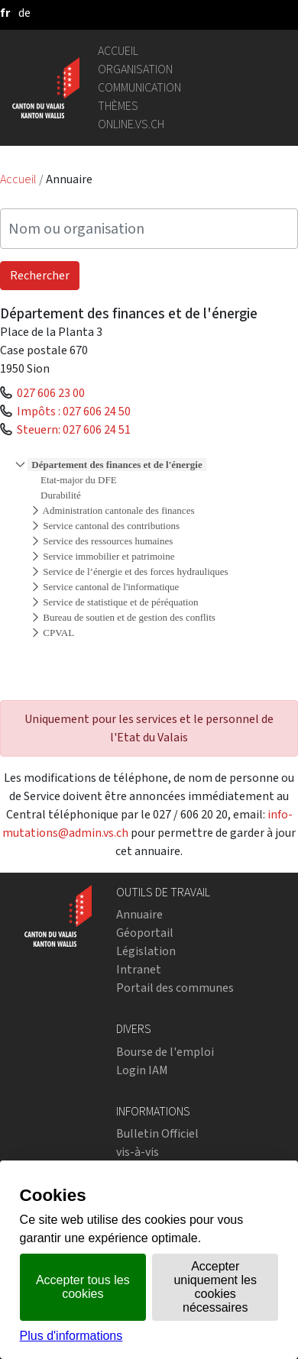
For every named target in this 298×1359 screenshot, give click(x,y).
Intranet (138, 969)
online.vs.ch (131, 124)
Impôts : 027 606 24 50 (74, 411)
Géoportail (144, 933)
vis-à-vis (137, 1152)
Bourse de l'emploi (165, 1052)
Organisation (135, 69)
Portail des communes (175, 988)
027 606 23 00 (51, 393)
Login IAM (142, 1070)
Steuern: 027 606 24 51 (74, 429)
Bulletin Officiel (157, 1133)
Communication (139, 87)
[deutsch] (24, 13)
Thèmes (118, 106)
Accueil (118, 51)
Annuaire (139, 914)
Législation (146, 951)
